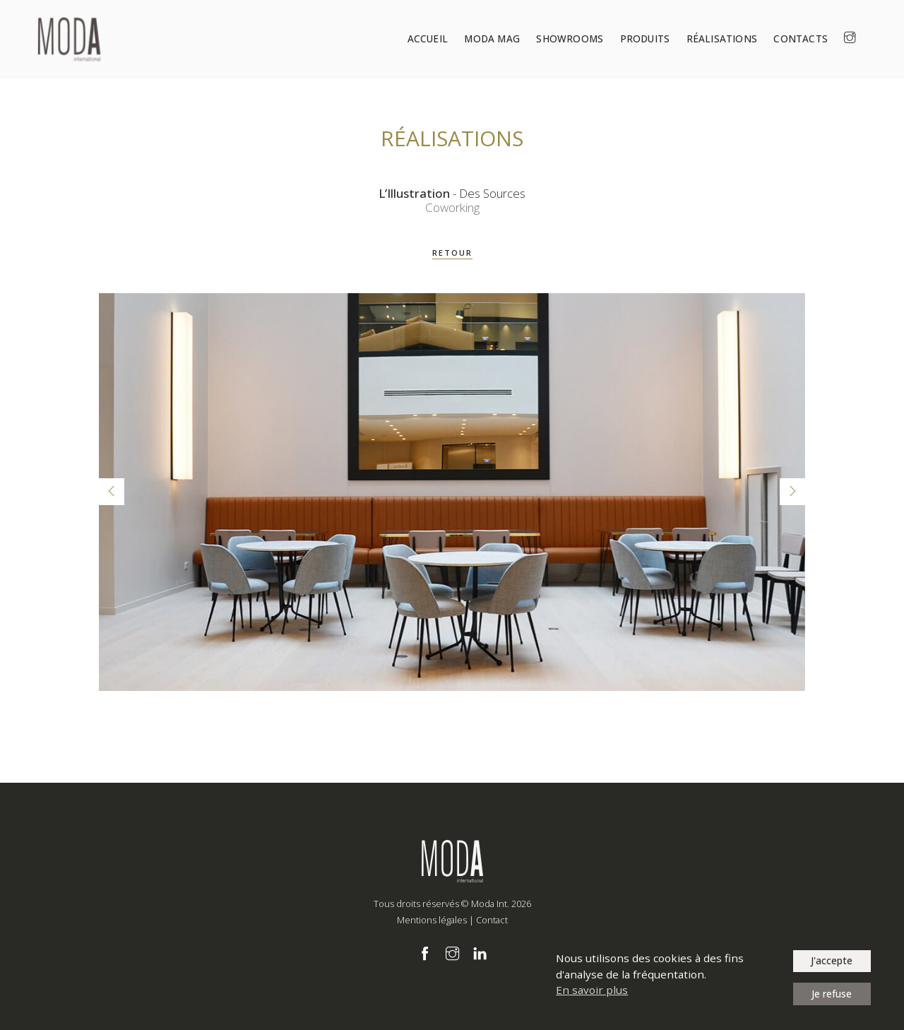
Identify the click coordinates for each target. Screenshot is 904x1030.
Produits (658, 38)
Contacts (809, 38)
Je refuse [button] (831, 993)
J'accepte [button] (831, 960)
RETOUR (452, 252)
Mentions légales (432, 919)
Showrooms (585, 38)
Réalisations (732, 38)
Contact (492, 919)
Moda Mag (510, 38)
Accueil (447, 38)
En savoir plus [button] (592, 990)
